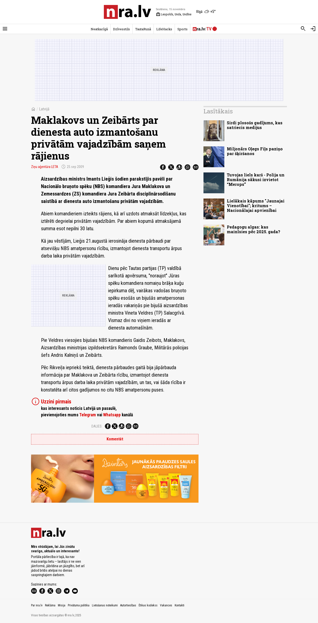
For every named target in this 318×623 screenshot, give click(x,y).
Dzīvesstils (121, 29)
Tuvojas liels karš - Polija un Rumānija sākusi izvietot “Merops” (255, 179)
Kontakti (179, 605)
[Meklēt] (303, 29)
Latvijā (44, 109)
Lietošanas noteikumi (105, 605)
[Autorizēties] (313, 29)
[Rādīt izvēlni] (5, 29)
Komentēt (115, 439)
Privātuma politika (78, 605)
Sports (182, 29)
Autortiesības (128, 605)
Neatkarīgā (99, 29)
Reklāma (50, 605)
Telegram (87, 414)
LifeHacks (164, 29)
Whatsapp (112, 414)
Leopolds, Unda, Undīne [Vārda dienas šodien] (173, 14)
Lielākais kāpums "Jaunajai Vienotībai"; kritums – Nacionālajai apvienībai (255, 205)
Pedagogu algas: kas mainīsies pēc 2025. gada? (253, 229)
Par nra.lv (36, 605)
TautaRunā (143, 29)
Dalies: (96, 426)
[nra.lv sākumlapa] (127, 12)
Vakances (166, 605)
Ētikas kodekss (148, 605)
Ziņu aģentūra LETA (44, 167)
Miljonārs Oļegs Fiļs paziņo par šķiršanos (255, 151)
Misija (61, 605)
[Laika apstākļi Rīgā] (206, 12)
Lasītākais (218, 111)
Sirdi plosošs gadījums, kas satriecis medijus (254, 125)
